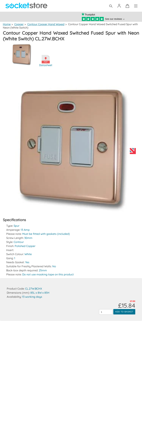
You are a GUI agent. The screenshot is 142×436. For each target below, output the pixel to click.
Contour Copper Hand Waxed (45, 24)
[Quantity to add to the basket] (105, 312)
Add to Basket (124, 312)
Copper (18, 24)
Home (6, 24)
